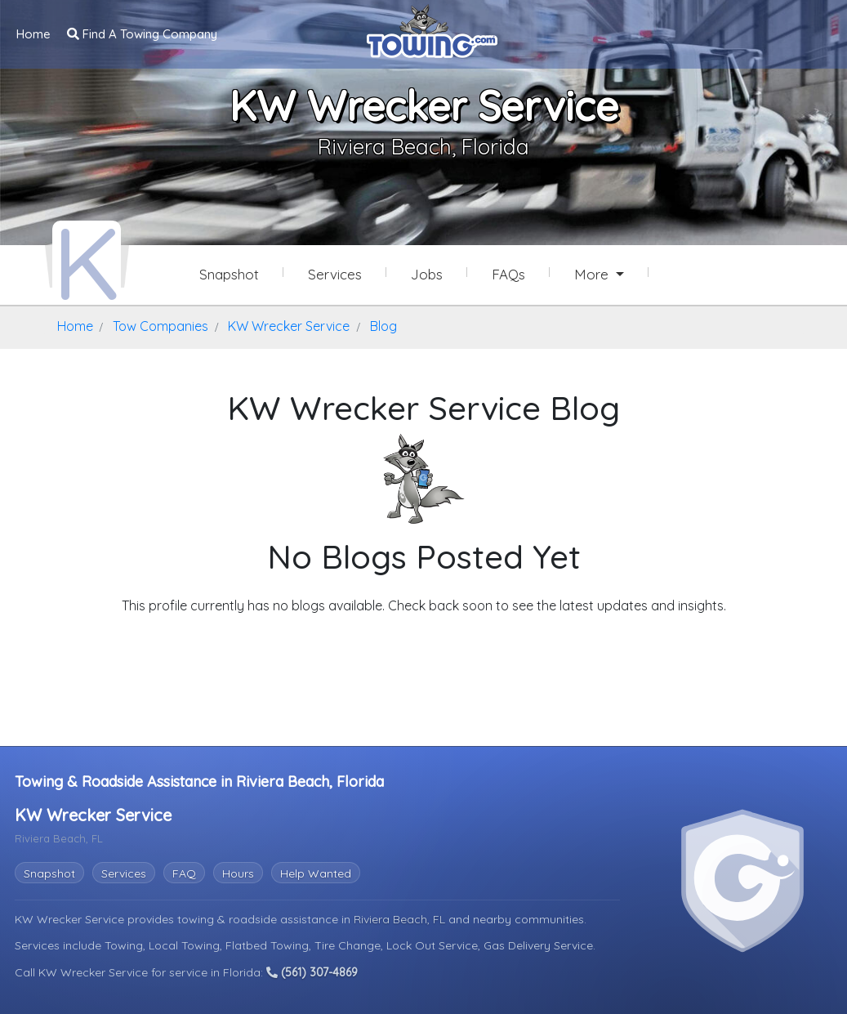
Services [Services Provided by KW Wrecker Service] (335, 274)
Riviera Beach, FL (401, 917)
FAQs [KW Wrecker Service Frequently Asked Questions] (508, 274)
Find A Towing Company (142, 33)
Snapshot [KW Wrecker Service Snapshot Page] (229, 274)
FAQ (184, 871)
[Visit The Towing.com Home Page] (432, 29)
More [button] (593, 274)
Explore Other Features (424, 636)
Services (123, 871)
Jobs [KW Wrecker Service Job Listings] (427, 274)
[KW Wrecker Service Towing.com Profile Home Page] (86, 260)
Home (33, 33)
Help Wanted (315, 871)
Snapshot (49, 871)
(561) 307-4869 (312, 970)
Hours (238, 871)
